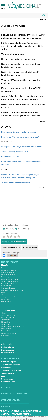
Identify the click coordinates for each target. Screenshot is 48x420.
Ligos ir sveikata (9, 262)
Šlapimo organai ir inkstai (9, 279)
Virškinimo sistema (7, 272)
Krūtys (3, 292)
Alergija (3, 313)
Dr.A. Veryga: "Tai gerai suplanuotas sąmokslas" (20, 137)
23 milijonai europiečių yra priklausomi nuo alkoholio (21, 147)
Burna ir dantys (6, 299)
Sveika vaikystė (7, 347)
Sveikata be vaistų (10, 359)
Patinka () (10, 229)
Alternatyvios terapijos (10, 365)
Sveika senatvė (7, 353)
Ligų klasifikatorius (31, 411)
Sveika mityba (7, 368)
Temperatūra (5, 320)
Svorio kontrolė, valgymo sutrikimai (12, 326)
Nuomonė (5, 406)
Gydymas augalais (9, 362)
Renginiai (5, 388)
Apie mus (15, 411)
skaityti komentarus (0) (11, 247)
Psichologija (6, 344)
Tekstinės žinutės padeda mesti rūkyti (15, 183)
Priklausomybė (6, 329)
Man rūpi (5, 265)
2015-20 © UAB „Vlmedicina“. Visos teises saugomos (19, 417)
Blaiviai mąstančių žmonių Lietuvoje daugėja (18, 132)
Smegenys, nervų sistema (10, 277)
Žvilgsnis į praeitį (8, 350)
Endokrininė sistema (8, 275)
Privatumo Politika (21, 414)
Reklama (43, 19)
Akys (3, 295)
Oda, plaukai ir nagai (8, 288)
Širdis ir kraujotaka (7, 268)
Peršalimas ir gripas (7, 317)
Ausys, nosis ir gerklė (8, 297)
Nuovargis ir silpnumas (8, 333)
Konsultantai (20, 242)
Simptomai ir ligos (8, 310)
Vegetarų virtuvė (8, 373)
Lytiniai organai (6, 286)
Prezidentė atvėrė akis (10, 157)
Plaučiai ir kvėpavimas (8, 270)
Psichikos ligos (6, 301)
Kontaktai (5, 414)
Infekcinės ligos (6, 335)
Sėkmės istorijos (8, 382)
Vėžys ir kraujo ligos (8, 315)
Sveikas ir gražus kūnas (11, 370)
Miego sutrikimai (6, 331)
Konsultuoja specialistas (14, 394)
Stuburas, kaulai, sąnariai (9, 281)
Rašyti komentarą (30, 247)
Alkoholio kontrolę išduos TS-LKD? (14, 152)
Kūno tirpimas (5, 322)
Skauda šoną (5, 324)
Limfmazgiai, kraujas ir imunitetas (12, 290)
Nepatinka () (23, 229)
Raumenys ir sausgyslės (9, 283)
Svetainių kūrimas (27, 419)
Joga (3, 376)
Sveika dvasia (7, 379)
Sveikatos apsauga (10, 400)
